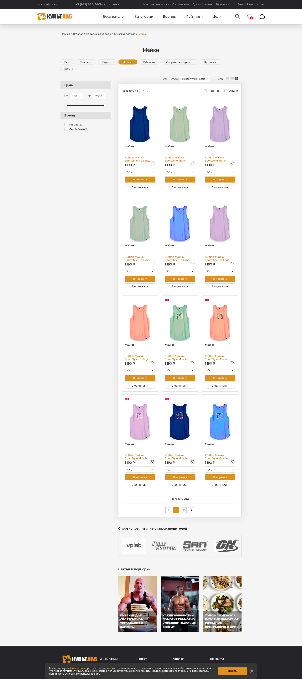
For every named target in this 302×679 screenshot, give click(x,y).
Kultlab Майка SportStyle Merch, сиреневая (216, 159)
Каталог (78, 34)
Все (66, 62)
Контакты (217, 661)
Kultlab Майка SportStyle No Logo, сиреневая (217, 259)
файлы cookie (78, 668)
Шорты (69, 68)
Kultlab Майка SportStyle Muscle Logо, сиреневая (136, 458)
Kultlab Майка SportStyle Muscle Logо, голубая (216, 458)
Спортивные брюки (179, 62)
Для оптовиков (202, 4)
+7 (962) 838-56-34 (97, 4)
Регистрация (255, 4)
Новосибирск (46, 4)
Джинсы (85, 62)
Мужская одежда (124, 34)
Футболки (210, 62)
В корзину (140, 179)
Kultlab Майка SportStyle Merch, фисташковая (176, 159)
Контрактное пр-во (156, 4)
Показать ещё (180, 500)
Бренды (170, 16)
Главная (65, 34)
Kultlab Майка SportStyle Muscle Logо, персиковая (216, 359)
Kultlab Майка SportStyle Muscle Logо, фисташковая (177, 359)
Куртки (107, 62)
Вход (241, 4)
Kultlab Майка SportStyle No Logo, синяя (137, 159)
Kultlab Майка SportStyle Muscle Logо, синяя (176, 458)
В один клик (140, 187)
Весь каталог (114, 16)
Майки (127, 62)
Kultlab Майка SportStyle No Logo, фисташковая (137, 259)
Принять (232, 671)
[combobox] (195, 79)
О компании (180, 4)
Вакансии (222, 4)
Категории (144, 16)
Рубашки (149, 62)
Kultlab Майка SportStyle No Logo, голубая (177, 259)
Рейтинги (194, 16)
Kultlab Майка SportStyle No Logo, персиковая (137, 359)
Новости (142, 661)
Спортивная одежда (98, 34)
